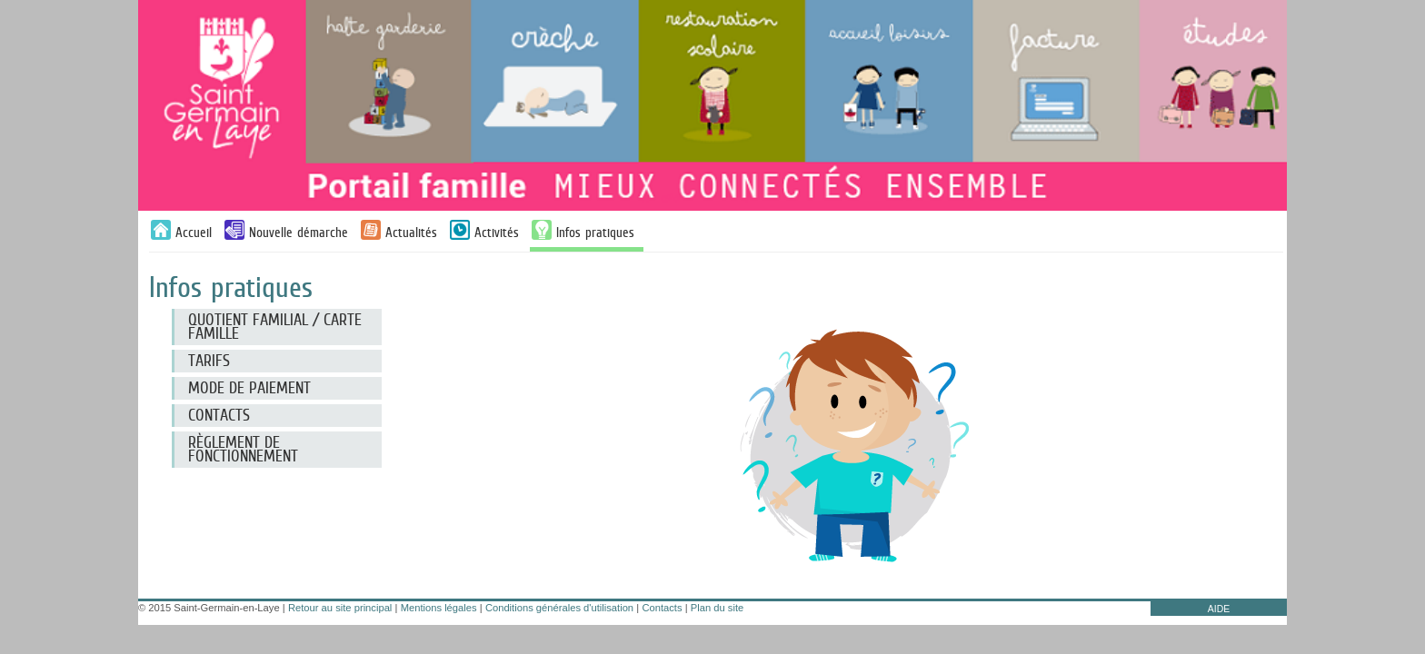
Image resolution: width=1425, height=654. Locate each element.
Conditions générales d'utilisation (559, 607)
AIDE (1219, 608)
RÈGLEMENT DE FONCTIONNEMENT (243, 449)
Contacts (662, 607)
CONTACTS (219, 415)
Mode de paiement (249, 388)
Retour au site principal (340, 607)
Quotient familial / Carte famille (275, 326)
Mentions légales (439, 607)
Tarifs (209, 361)
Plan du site (717, 607)
